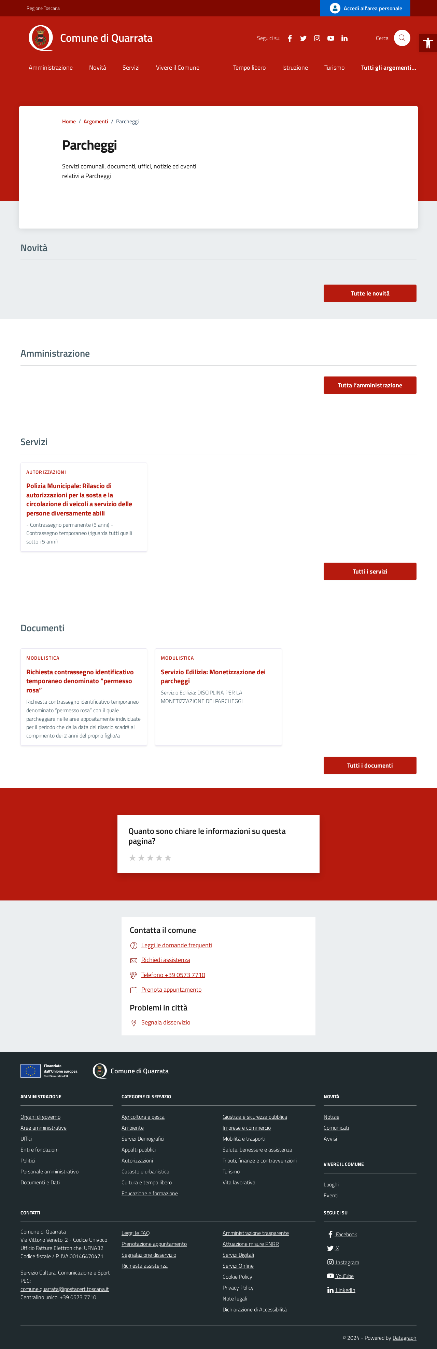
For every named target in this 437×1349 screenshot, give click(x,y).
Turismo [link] (334, 67)
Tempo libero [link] (249, 67)
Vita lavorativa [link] (239, 1182)
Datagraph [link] (405, 1338)
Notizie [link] (331, 1117)
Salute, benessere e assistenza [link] (257, 1149)
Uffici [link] (26, 1138)
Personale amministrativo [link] (49, 1171)
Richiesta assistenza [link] (145, 1266)
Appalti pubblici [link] (139, 1149)
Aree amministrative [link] (43, 1128)
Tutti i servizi (370, 571)
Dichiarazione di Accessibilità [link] (255, 1309)
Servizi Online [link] (238, 1266)
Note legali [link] (235, 1298)
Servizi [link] (131, 67)
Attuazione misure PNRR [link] (251, 1244)
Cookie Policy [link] (237, 1276)
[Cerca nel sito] (402, 38)
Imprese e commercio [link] (247, 1128)
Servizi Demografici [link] (143, 1138)
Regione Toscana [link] (43, 8)
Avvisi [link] (330, 1138)
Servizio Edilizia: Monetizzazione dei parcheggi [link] (213, 676)
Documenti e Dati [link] (40, 1182)
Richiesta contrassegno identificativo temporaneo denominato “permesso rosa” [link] (80, 681)
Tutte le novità (370, 293)
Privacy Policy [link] (238, 1287)
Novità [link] (97, 67)
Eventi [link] (331, 1195)
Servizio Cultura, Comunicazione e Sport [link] (65, 1272)
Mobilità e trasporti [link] (244, 1138)
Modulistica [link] (42, 657)
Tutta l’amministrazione (370, 385)
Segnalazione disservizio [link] (149, 1255)
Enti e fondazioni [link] (39, 1149)
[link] (428, 43)
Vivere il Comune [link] (177, 67)
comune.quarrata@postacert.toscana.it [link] (64, 1289)
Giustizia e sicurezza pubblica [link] (255, 1117)
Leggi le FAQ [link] (136, 1233)
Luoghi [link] (331, 1184)
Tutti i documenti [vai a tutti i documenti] (370, 765)
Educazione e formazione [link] (150, 1193)
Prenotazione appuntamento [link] (154, 1244)
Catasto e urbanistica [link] (145, 1171)
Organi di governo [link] (40, 1117)
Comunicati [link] (336, 1128)
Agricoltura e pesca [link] (143, 1117)
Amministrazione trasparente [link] (256, 1233)
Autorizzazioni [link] (46, 472)
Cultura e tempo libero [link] (147, 1182)
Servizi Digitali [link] (238, 1255)
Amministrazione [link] (51, 67)
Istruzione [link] (295, 67)
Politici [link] (27, 1160)
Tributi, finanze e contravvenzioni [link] (260, 1160)
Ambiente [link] (133, 1128)
